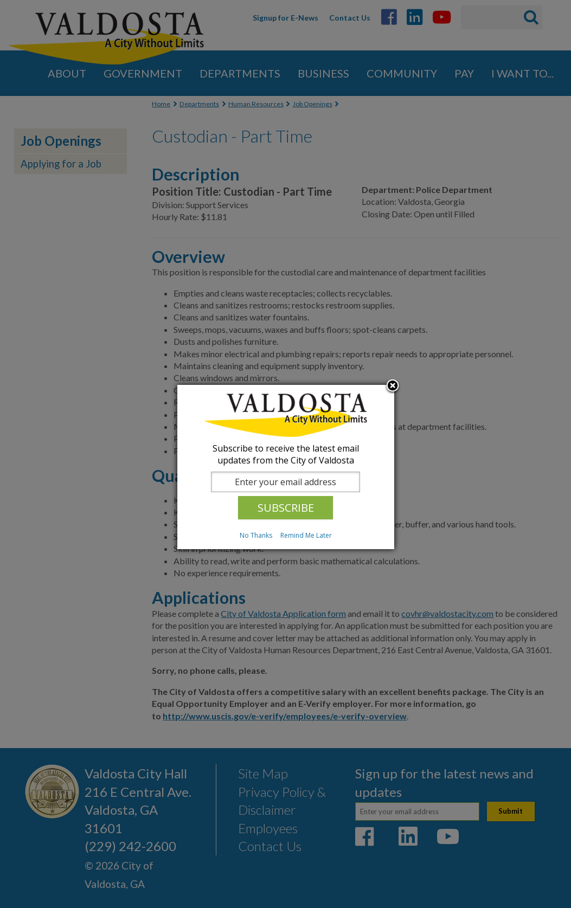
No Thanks (256, 535)
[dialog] (285, 467)
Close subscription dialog (392, 386)
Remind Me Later (306, 535)
